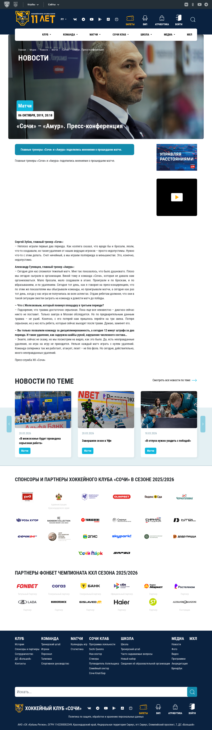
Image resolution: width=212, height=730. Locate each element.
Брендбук (177, 668)
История (19, 644)
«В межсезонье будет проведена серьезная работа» (40, 441)
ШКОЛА (127, 638)
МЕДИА (178, 638)
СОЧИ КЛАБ (99, 638)
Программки (179, 658)
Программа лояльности (102, 644)
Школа (124, 644)
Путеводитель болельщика (104, 663)
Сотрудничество (24, 654)
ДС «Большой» (23, 658)
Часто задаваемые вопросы (137, 654)
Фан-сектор (95, 654)
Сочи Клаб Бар (97, 673)
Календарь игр (79, 644)
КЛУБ (19, 638)
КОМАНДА (50, 638)
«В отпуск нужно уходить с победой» (168, 440)
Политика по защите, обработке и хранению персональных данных (106, 716)
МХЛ (189, 34)
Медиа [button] (168, 34)
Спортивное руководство (55, 663)
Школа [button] (145, 34)
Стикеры (94, 658)
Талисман (46, 658)
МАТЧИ (77, 638)
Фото (174, 649)
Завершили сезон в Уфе (96, 440)
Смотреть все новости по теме (175, 380)
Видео (175, 654)
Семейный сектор (99, 668)
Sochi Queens (96, 649)
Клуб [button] (45, 34)
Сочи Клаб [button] (120, 34)
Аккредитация (180, 663)
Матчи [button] (94, 34)
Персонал (46, 654)
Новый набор (128, 658)
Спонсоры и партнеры (27, 649)
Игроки (45, 649)
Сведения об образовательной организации (145, 663)
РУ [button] (62, 19)
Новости (176, 644)
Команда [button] (69, 34)
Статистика (77, 649)
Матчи (24, 450)
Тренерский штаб (50, 644)
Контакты (20, 663)
